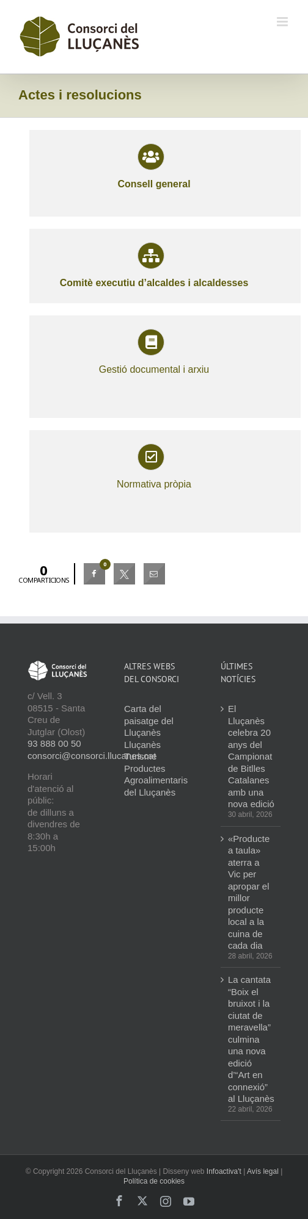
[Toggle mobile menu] (283, 21)
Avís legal (263, 1171)
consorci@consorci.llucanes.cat (92, 755)
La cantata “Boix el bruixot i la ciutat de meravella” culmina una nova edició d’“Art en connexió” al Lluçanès (251, 1039)
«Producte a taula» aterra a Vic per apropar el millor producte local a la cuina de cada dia (249, 892)
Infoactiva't (224, 1171)
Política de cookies (154, 1181)
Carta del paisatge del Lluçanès (149, 720)
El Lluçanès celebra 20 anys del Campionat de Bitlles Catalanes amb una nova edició (251, 756)
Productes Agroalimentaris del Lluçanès (156, 780)
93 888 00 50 (54, 743)
